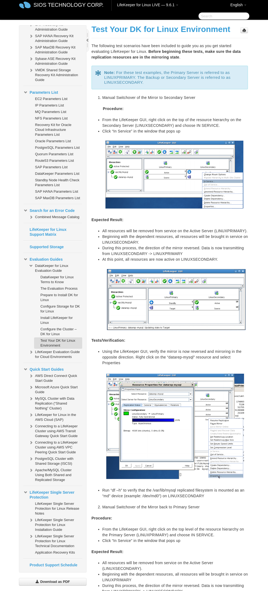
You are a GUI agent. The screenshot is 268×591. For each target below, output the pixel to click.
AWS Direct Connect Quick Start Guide (53, 378)
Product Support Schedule (54, 565)
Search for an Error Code (49, 210)
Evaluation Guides (43, 259)
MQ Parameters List (51, 112)
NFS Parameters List (51, 118)
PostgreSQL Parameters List (57, 148)
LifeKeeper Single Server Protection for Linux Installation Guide (51, 524)
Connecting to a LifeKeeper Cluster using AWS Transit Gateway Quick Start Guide (53, 430)
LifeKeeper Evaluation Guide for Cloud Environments (54, 354)
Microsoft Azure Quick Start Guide (53, 389)
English (238, 5)
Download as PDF (52, 582)
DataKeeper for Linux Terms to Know (57, 279)
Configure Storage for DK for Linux (60, 308)
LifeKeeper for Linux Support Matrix (48, 232)
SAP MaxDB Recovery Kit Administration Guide (52, 49)
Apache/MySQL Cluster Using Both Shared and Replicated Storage (50, 474)
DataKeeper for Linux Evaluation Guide (48, 268)
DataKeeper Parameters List (57, 174)
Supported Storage (47, 247)
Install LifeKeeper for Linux (57, 320)
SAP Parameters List (51, 167)
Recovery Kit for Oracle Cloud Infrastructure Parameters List (53, 130)
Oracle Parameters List (53, 141)
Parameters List (40, 92)
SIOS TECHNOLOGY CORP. (69, 5)
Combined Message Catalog (54, 217)
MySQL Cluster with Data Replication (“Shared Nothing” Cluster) (51, 402)
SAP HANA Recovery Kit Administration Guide (51, 38)
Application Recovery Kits (55, 552)
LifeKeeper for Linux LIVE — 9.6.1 (147, 5)
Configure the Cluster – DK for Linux (59, 331)
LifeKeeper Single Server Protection (49, 494)
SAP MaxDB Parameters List (57, 198)
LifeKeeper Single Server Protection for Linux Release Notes (57, 508)
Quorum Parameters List (54, 154)
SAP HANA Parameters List (56, 191)
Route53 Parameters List (54, 161)
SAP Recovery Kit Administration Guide (48, 26)
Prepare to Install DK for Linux (59, 297)
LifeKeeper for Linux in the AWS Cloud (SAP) (52, 417)
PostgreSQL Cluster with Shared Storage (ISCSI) (51, 461)
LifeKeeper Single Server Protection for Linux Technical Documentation (51, 540)
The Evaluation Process (59, 288)
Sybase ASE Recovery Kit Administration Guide (52, 61)
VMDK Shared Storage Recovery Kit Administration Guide (53, 74)
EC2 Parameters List (51, 99)
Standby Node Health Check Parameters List (57, 182)
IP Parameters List (49, 105)
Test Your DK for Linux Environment (58, 342)
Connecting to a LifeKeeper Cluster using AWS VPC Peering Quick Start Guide (53, 446)
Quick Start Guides (43, 369)
